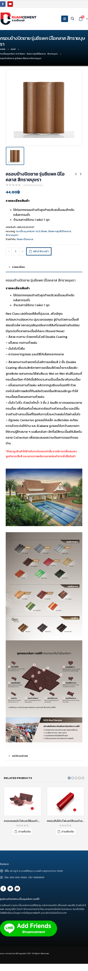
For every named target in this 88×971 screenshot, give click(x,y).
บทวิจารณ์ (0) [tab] (20, 756)
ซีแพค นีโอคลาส (25, 239)
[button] (69, 778)
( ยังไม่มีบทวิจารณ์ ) (33, 185)
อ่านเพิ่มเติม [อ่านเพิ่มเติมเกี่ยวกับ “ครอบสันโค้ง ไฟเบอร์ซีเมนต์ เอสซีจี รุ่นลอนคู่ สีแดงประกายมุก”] (67, 832)
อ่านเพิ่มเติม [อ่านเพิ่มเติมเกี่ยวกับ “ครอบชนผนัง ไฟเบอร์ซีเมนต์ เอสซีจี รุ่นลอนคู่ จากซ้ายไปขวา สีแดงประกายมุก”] (24, 832)
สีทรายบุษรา (12, 235)
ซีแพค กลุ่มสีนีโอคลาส (59, 231)
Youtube (17, 888)
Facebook (3, 888)
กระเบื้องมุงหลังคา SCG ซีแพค (31, 231)
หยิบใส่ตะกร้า (41, 251)
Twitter (10, 888)
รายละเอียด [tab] (18, 267)
